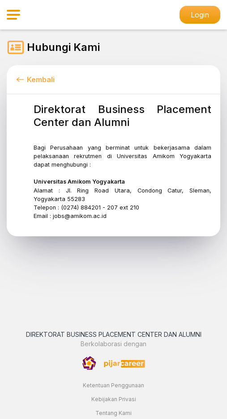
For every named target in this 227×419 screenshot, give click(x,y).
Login (200, 14)
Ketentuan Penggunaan (113, 385)
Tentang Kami (113, 413)
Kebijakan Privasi (113, 399)
